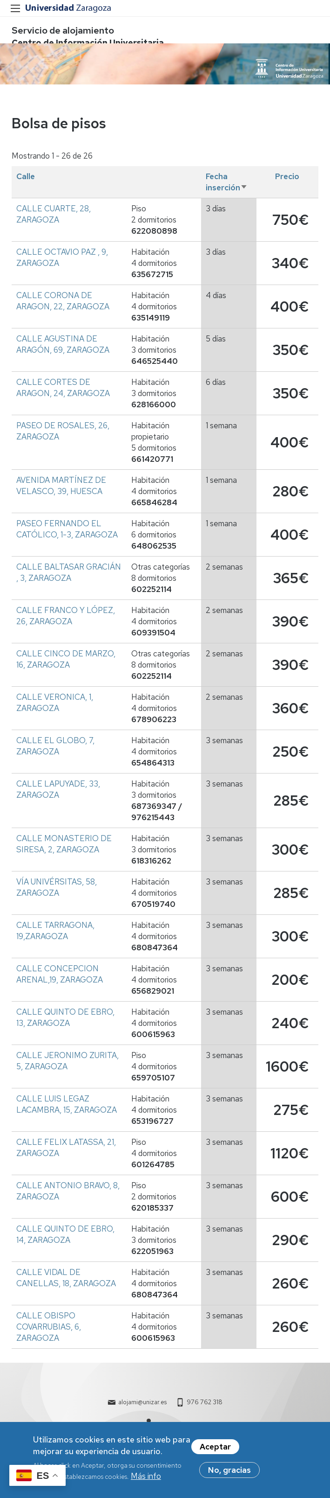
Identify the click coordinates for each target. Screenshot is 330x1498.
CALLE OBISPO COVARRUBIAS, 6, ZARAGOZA (48, 1326)
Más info (146, 1479)
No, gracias (229, 1473)
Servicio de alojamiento (63, 30)
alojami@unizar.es (142, 1402)
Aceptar (215, 1449)
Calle (25, 176)
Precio (287, 176)
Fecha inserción (227, 182)
